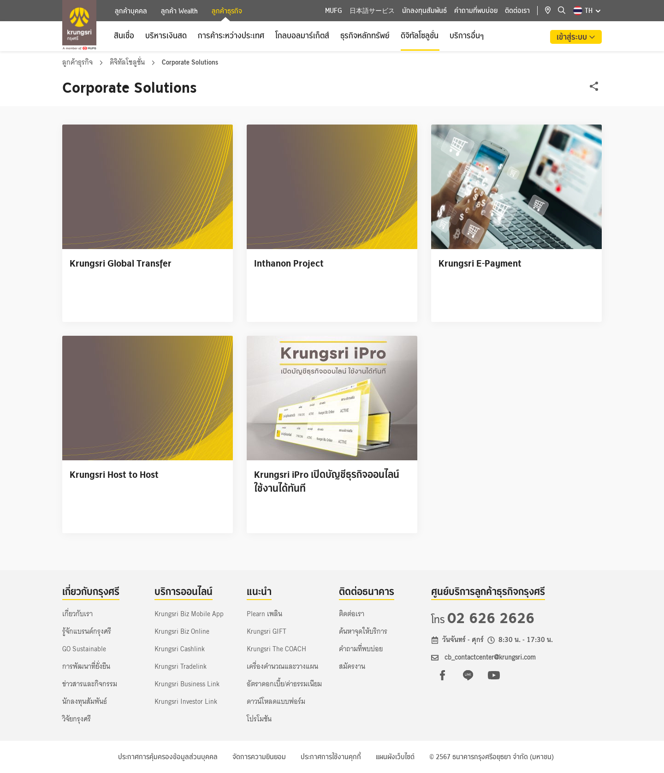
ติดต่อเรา (517, 11)
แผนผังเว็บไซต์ (395, 757)
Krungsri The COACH (276, 649)
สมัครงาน (352, 666)
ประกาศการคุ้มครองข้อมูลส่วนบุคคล (168, 757)
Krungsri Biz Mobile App (189, 614)
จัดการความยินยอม (259, 757)
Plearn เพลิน (264, 614)
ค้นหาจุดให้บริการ (363, 631)
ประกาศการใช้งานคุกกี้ (331, 757)
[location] (551, 11)
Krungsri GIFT (266, 631)
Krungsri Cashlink (179, 649)
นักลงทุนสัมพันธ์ (424, 11)
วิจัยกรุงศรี (76, 719)
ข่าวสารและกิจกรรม (89, 684)
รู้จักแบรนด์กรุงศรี (86, 631)
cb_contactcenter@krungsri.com (490, 657)
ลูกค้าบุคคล (131, 11)
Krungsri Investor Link (185, 702)
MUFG (333, 11)
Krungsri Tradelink (180, 666)
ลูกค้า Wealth (179, 11)
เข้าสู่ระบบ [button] (573, 37)
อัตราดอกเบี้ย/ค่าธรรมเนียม (284, 684)
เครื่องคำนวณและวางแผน (282, 666)
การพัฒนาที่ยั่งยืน (86, 666)
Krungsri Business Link (186, 684)
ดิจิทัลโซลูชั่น (128, 62)
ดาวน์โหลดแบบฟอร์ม (276, 702)
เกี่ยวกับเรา (77, 614)
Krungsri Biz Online (181, 631)
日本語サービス (372, 11)
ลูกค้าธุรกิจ (227, 12)
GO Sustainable (84, 649)
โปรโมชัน (259, 719)
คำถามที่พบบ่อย (476, 11)
